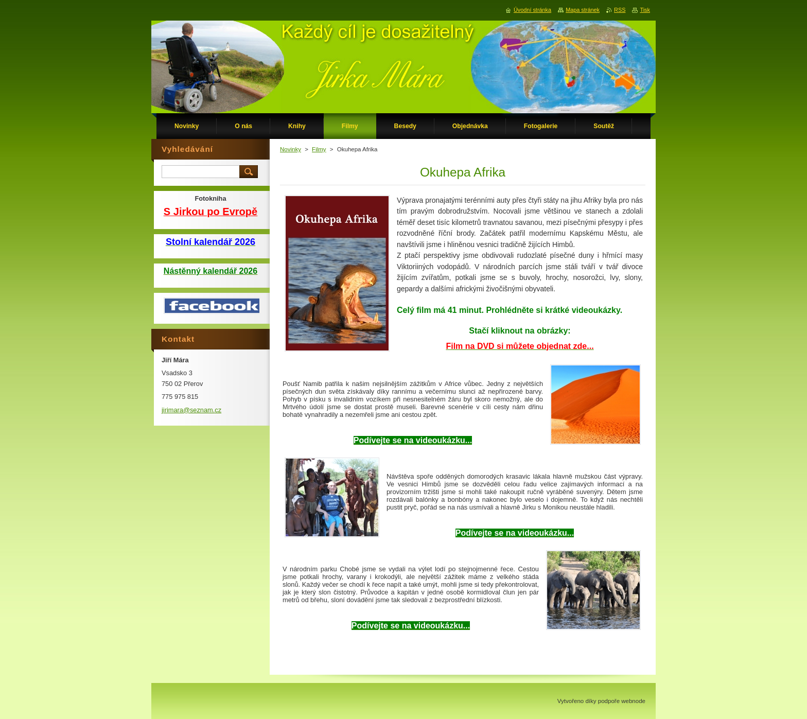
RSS (619, 10)
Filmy (319, 149)
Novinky (290, 149)
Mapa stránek (583, 10)
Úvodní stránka (532, 10)
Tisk (645, 10)
